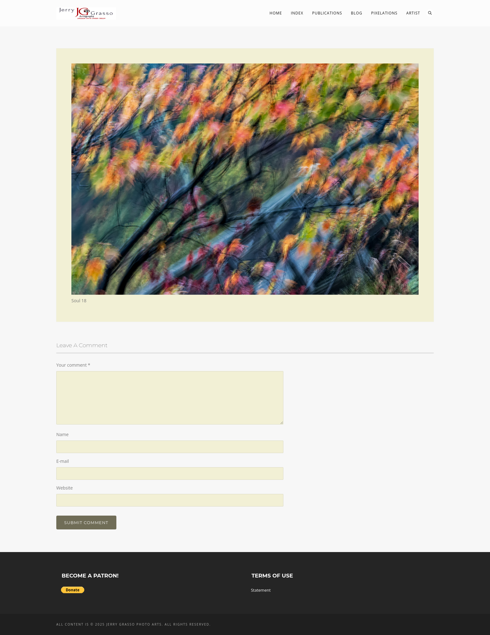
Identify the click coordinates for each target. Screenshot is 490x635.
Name (62, 434)
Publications (327, 13)
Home (276, 13)
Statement (261, 590)
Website (64, 488)
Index (297, 13)
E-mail (62, 461)
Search (430, 13)
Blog (356, 13)
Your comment (73, 365)
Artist (413, 13)
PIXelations (384, 13)
